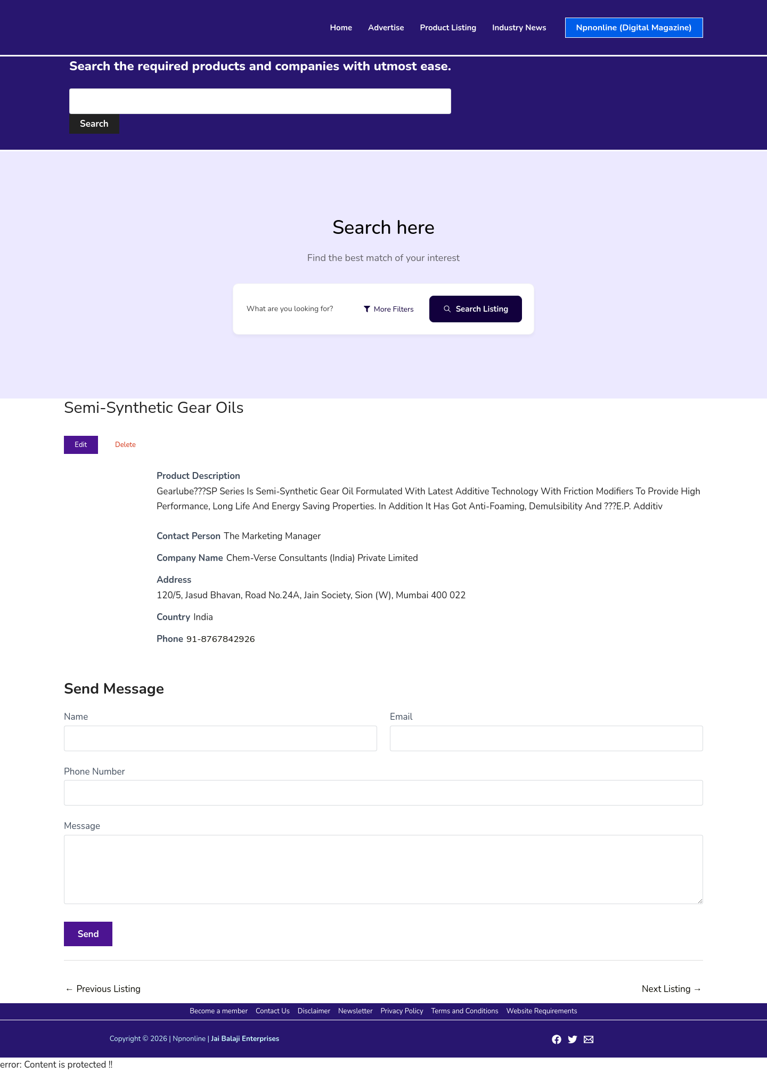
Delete (125, 445)
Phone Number (94, 772)
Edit (81, 445)
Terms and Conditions (462, 1011)
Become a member (222, 1011)
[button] (634, 28)
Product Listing (448, 27)
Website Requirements (538, 1011)
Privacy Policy (401, 1011)
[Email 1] (588, 1039)
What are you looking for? (290, 309)
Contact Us (275, 1011)
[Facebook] (556, 1039)
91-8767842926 (221, 639)
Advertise (386, 27)
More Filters (388, 309)
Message (82, 826)
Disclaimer (315, 1011)
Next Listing (672, 989)
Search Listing (476, 309)
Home (341, 27)
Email (401, 717)
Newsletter (355, 1011)
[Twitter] (572, 1039)
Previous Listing (103, 989)
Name (76, 717)
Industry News (519, 27)
